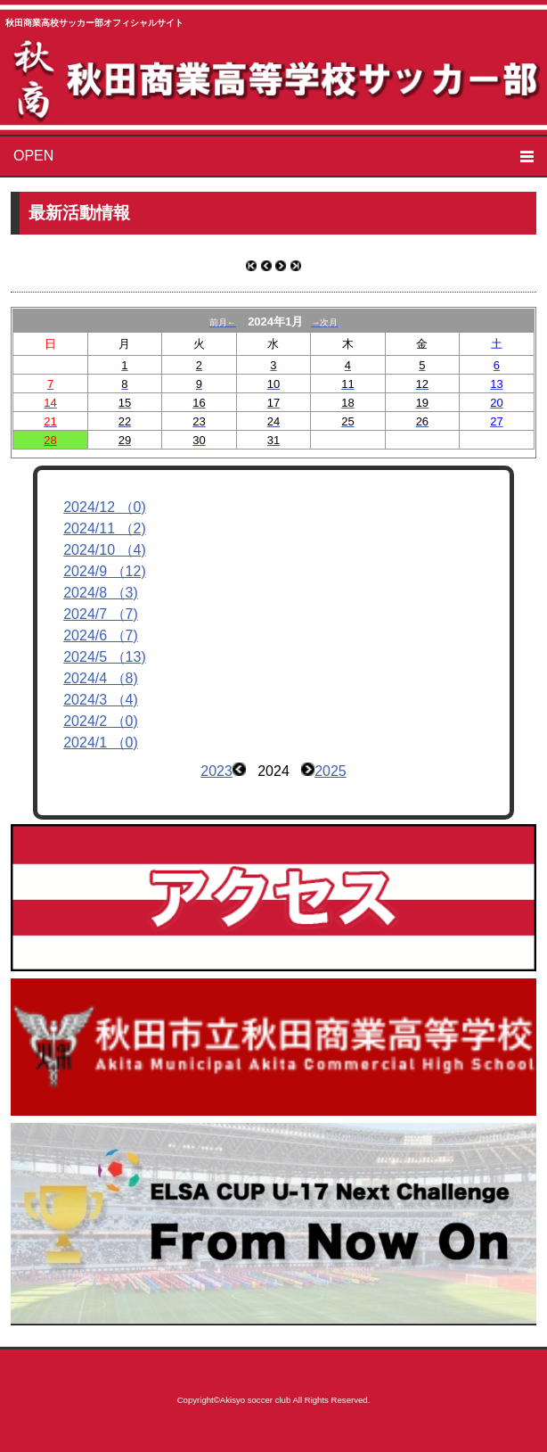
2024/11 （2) (104, 528)
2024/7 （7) (100, 614)
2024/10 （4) (104, 549)
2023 (216, 771)
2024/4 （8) (100, 678)
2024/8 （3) (100, 592)
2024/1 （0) (100, 742)
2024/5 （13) (104, 656)
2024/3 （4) (100, 699)
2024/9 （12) (104, 571)
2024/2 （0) (100, 721)
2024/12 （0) (104, 507)
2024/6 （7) (100, 635)
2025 (330, 771)
